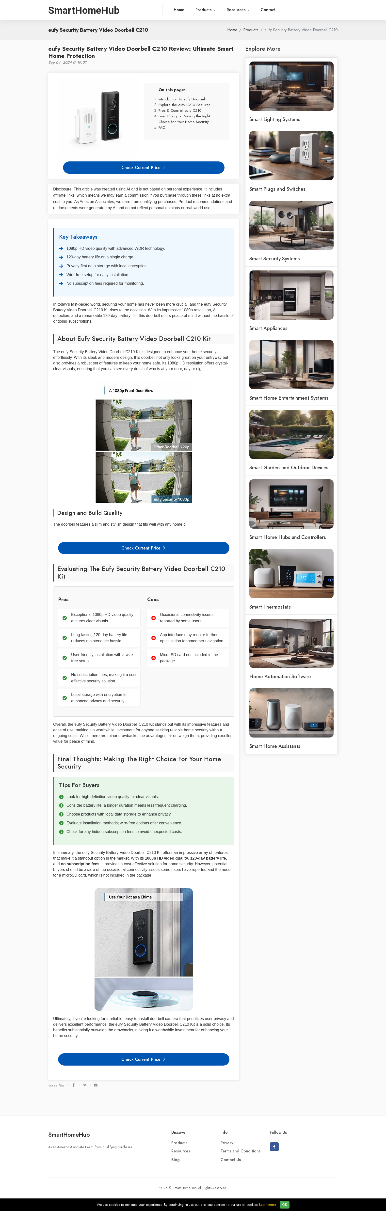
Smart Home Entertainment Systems (288, 397)
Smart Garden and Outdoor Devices (288, 467)
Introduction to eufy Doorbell (182, 99)
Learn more (267, 1204)
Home (138, 10)
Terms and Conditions (240, 1151)
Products (164, 10)
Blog (175, 1160)
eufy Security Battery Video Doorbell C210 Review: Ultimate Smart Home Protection (140, 52)
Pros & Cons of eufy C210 (180, 110)
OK (284, 1204)
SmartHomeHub (69, 1135)
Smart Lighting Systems (274, 119)
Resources (197, 10)
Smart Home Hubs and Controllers (287, 537)
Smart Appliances (268, 328)
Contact (227, 10)
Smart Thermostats (270, 606)
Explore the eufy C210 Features (184, 104)
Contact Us (231, 1160)
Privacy (227, 1143)
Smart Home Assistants (274, 746)
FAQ (162, 127)
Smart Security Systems (274, 258)
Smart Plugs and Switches (277, 189)
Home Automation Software (280, 676)
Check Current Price (143, 167)
